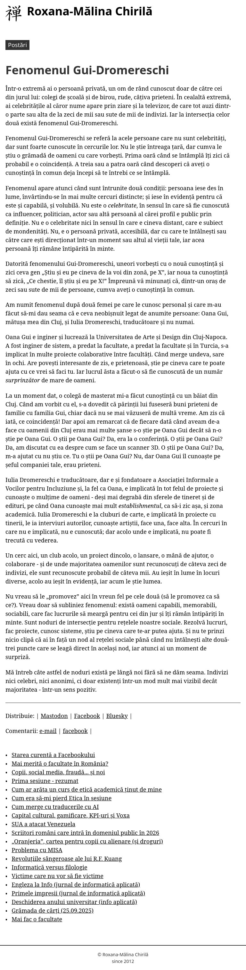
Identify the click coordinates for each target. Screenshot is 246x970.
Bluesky (117, 716)
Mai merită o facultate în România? (60, 763)
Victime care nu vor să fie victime (57, 876)
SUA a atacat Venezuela (43, 824)
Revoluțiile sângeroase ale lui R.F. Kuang (67, 858)
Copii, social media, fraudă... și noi (58, 772)
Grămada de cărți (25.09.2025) (53, 910)
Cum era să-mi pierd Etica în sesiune (61, 798)
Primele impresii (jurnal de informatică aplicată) (78, 893)
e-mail (48, 731)
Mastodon (54, 716)
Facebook (87, 716)
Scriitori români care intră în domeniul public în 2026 (85, 832)
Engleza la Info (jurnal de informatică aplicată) (76, 884)
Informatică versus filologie (49, 867)
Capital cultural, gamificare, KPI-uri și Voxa (71, 815)
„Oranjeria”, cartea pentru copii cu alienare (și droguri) (87, 841)
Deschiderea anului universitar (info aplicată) (74, 902)
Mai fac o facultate (37, 919)
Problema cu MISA (37, 850)
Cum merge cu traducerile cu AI (55, 807)
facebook (75, 731)
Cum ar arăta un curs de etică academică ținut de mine (87, 789)
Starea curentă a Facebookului (53, 755)
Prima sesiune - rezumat (45, 781)
